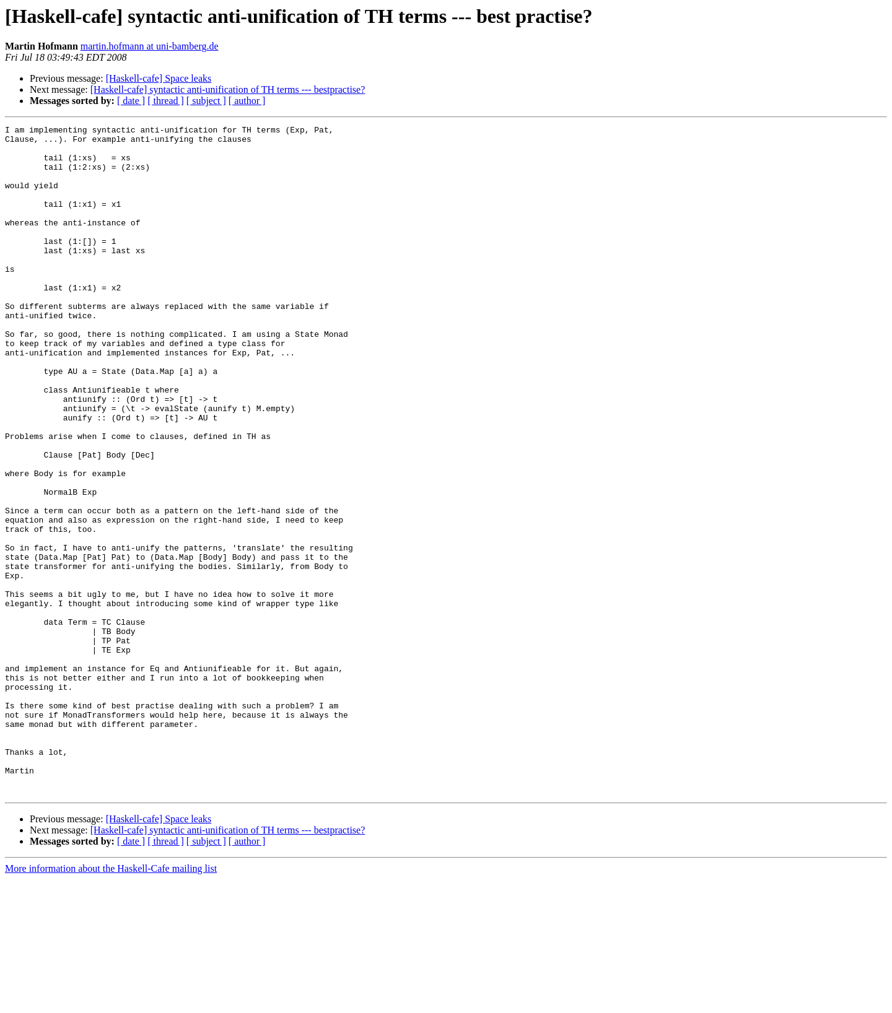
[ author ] (247, 100)
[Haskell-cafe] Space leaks (159, 78)
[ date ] (131, 100)
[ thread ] (165, 100)
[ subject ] (206, 100)
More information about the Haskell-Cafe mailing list (111, 1002)
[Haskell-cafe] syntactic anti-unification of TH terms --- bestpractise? (227, 89)
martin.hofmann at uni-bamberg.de (150, 46)
